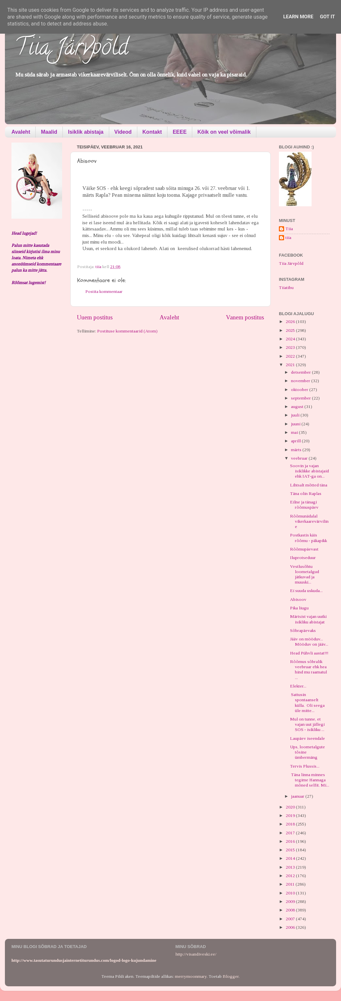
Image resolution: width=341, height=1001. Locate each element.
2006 (291, 927)
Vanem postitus (245, 317)
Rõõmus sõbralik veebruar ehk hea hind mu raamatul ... (308, 669)
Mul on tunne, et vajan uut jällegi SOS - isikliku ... (307, 724)
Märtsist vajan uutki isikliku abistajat (308, 619)
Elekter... (298, 686)
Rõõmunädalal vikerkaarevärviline (309, 521)
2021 (291, 364)
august (297, 406)
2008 (291, 910)
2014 (291, 858)
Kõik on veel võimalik (224, 132)
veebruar (300, 458)
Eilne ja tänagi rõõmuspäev (304, 505)
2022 (291, 356)
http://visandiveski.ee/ (196, 954)
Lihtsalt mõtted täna (308, 485)
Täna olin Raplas (305, 493)
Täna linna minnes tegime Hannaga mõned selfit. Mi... (309, 780)
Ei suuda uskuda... (306, 590)
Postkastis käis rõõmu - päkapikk (308, 538)
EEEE (180, 132)
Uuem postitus (95, 317)
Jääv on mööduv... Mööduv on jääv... (309, 641)
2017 (291, 832)
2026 (291, 321)
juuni (296, 423)
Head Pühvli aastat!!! (309, 653)
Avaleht (20, 132)
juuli (295, 415)
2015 (291, 849)
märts (296, 449)
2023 (291, 347)
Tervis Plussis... (304, 766)
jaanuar (298, 796)
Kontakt (152, 132)
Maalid (49, 132)
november (301, 380)
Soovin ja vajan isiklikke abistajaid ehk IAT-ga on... (309, 471)
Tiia (289, 228)
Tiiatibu (286, 287)
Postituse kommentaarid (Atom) (127, 331)
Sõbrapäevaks (303, 630)
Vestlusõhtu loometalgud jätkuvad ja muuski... (304, 574)
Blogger (231, 976)
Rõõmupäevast (304, 549)
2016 (291, 841)
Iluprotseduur (303, 557)
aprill (296, 440)
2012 (291, 875)
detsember (301, 372)
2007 (291, 918)
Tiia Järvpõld (71, 49)
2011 (291, 884)
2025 (291, 330)
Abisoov (298, 599)
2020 (291, 807)
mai (295, 432)
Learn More (298, 17)
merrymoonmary (191, 976)
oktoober (300, 389)
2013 (291, 867)
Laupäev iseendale (307, 738)
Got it (327, 17)
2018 (291, 824)
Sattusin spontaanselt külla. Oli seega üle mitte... (307, 702)
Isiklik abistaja (86, 132)
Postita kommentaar (104, 291)
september (301, 398)
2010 (291, 893)
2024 (291, 338)
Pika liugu (299, 607)
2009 (291, 901)
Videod (123, 132)
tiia (288, 237)
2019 (291, 815)
